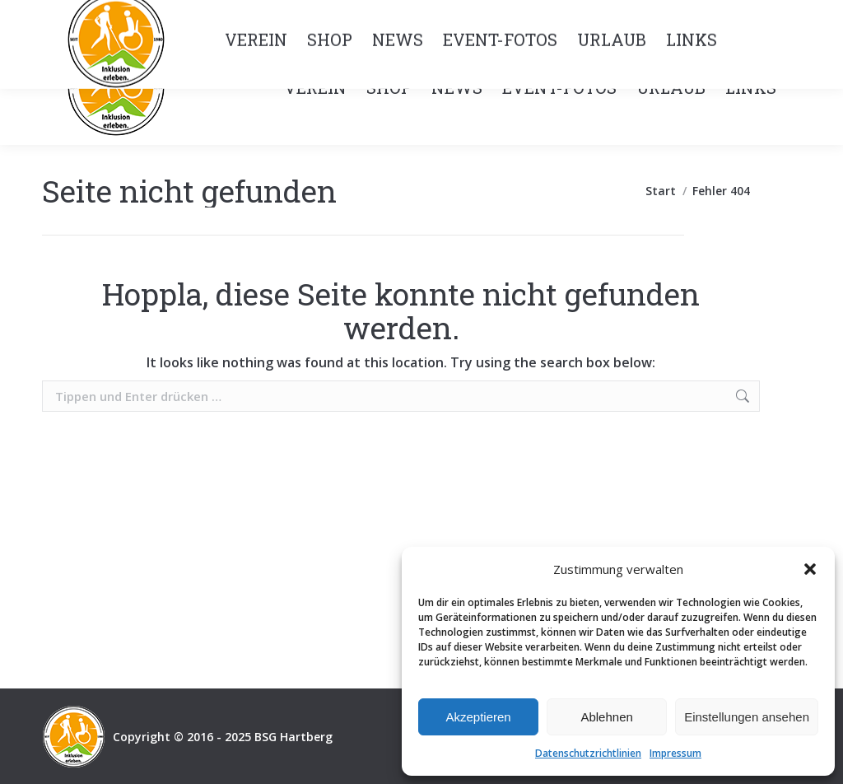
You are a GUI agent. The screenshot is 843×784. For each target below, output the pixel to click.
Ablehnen (606, 717)
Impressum (675, 753)
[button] (810, 569)
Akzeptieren (477, 717)
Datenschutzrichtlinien (588, 753)
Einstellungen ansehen (746, 717)
